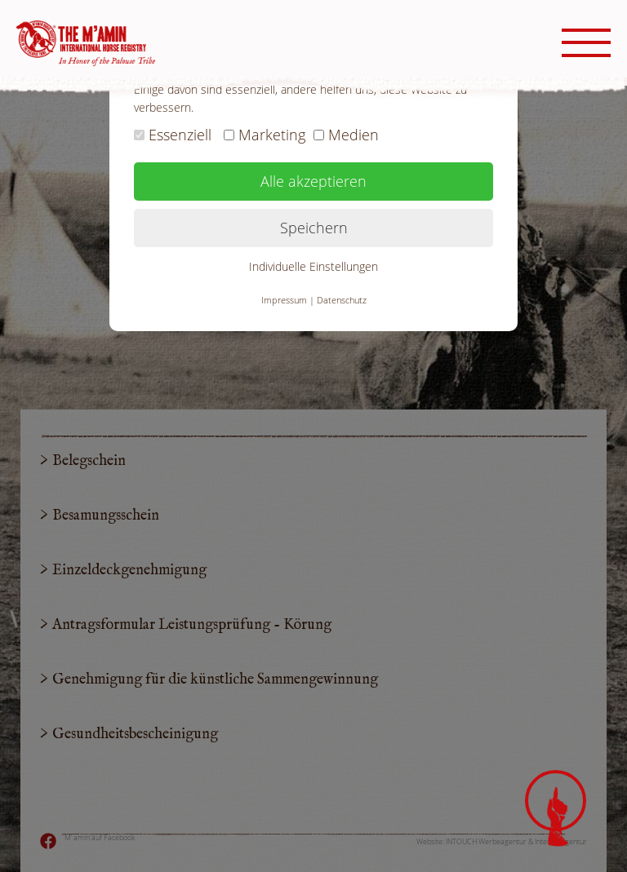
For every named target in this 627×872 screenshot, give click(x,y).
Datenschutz (342, 300)
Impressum (284, 300)
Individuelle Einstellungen (313, 266)
